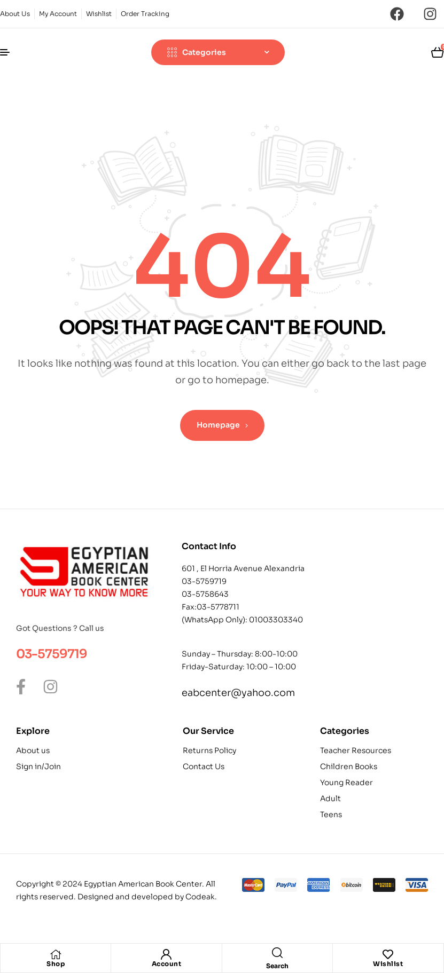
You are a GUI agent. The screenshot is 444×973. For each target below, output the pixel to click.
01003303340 (276, 619)
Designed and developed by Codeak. (147, 896)
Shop (55, 964)
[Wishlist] (388, 954)
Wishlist (388, 964)
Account (167, 964)
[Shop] (55, 954)
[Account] (166, 954)
